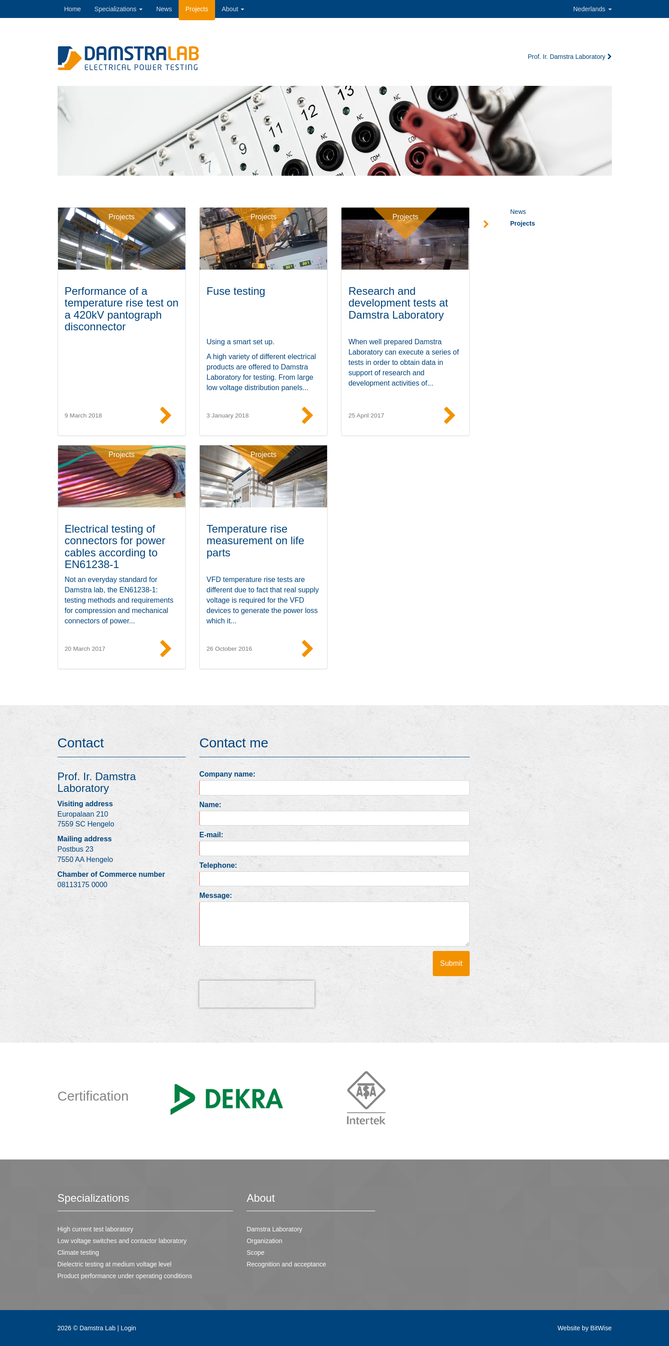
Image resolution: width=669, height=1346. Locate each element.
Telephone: (218, 865)
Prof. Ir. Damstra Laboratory (570, 56)
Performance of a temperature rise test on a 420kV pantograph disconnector (122, 309)
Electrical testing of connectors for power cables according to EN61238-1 (115, 546)
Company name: (227, 774)
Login (128, 1328)
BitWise (600, 1328)
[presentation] (256, 994)
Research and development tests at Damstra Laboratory (398, 303)
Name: (210, 804)
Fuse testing (236, 291)
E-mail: (211, 835)
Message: (215, 895)
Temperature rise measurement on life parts (255, 541)
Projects (121, 217)
